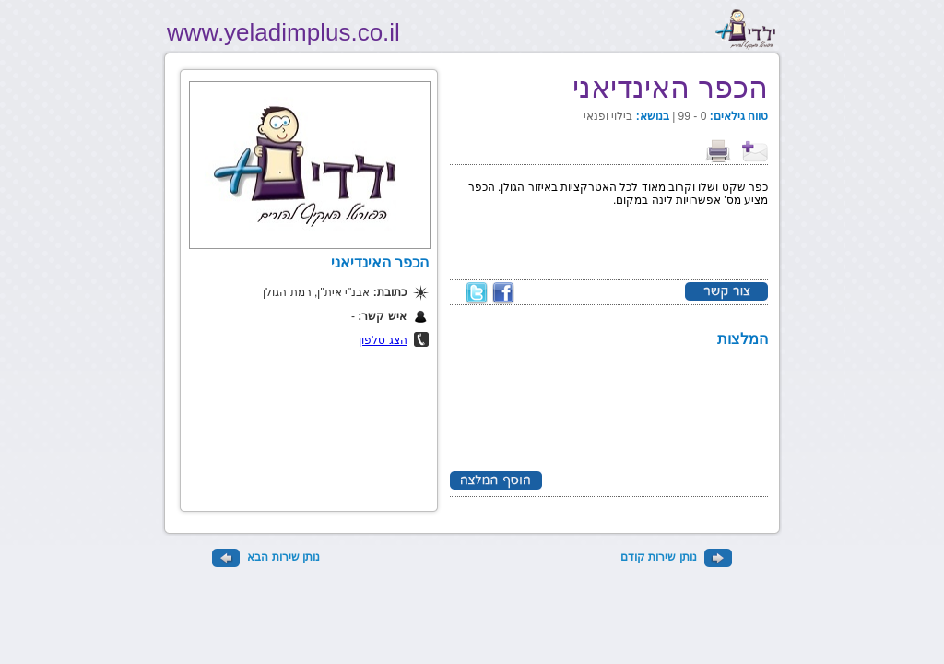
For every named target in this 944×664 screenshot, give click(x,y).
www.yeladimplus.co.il (283, 32)
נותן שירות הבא (266, 557)
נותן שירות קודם (676, 557)
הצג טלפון (383, 340)
